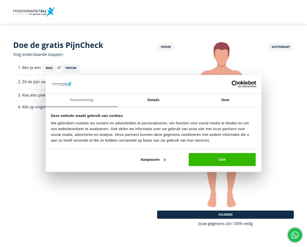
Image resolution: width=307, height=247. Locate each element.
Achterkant (281, 47)
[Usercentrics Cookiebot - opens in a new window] (235, 84)
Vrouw (71, 68)
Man (49, 68)
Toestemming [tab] (81, 100)
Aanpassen (153, 159)
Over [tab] (225, 100)
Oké (222, 159)
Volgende (225, 214)
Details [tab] (153, 100)
